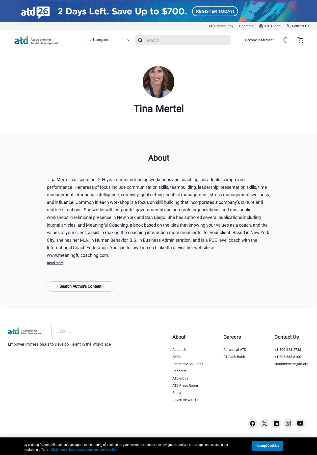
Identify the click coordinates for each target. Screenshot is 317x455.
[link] (221, 26)
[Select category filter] (109, 40)
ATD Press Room (185, 385)
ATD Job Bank (234, 357)
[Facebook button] (253, 423)
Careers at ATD (234, 350)
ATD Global (180, 378)
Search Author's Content (80, 286)
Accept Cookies (268, 446)
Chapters (179, 371)
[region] (158, 446)
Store (176, 393)
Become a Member (259, 40)
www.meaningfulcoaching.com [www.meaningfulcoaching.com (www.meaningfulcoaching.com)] (77, 255)
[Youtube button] (300, 423)
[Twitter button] (264, 423)
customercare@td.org (291, 364)
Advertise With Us (185, 400)
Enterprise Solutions (187, 364)
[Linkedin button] (276, 423)
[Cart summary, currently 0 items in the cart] (302, 40)
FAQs (176, 357)
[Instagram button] (288, 423)
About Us (179, 350)
